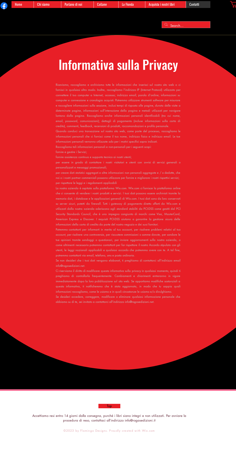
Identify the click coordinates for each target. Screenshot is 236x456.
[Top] (109, 406)
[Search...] (185, 25)
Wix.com (148, 431)
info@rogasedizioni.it (140, 420)
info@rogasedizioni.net (70, 266)
